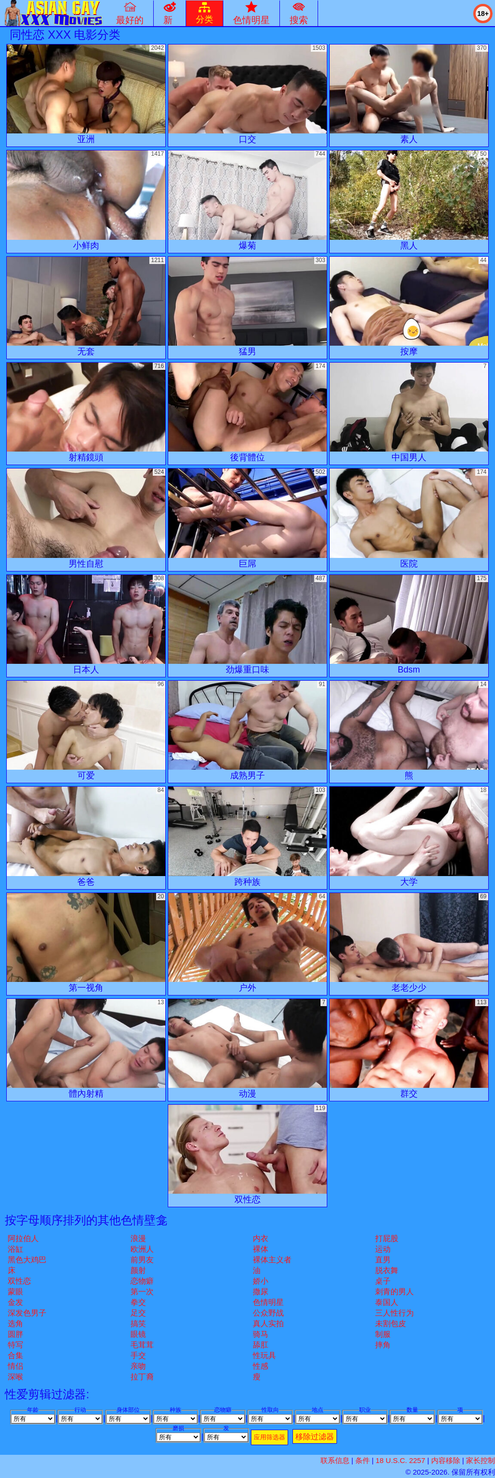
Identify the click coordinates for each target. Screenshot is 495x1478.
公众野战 (268, 1313)
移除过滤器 (314, 1437)
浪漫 (138, 1238)
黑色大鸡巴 (27, 1260)
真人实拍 (268, 1323)
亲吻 (138, 1366)
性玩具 (264, 1355)
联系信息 (334, 1460)
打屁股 (386, 1238)
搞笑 (138, 1323)
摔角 (383, 1345)
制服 (383, 1334)
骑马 (260, 1334)
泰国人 (386, 1302)
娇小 (260, 1281)
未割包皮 (390, 1323)
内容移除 (445, 1460)
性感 (260, 1366)
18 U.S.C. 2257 (400, 1460)
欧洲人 (142, 1249)
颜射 (138, 1270)
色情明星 (268, 1302)
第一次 (142, 1292)
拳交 (138, 1302)
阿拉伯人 (23, 1238)
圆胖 (15, 1334)
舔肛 (260, 1345)
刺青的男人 (394, 1292)
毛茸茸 (142, 1345)
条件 (362, 1460)
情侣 (15, 1366)
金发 (15, 1302)
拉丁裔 (142, 1377)
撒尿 (260, 1292)
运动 (383, 1249)
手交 (138, 1355)
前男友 (142, 1260)
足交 (138, 1313)
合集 (15, 1355)
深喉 (15, 1377)
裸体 (260, 1249)
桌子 (383, 1281)
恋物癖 (142, 1281)
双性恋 (19, 1281)
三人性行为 (394, 1313)
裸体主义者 (272, 1260)
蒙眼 (15, 1292)
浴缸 (15, 1249)
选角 (15, 1323)
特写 (15, 1345)
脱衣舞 (386, 1270)
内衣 (260, 1238)
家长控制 (480, 1460)
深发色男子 (27, 1313)
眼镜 (138, 1334)
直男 (383, 1260)
